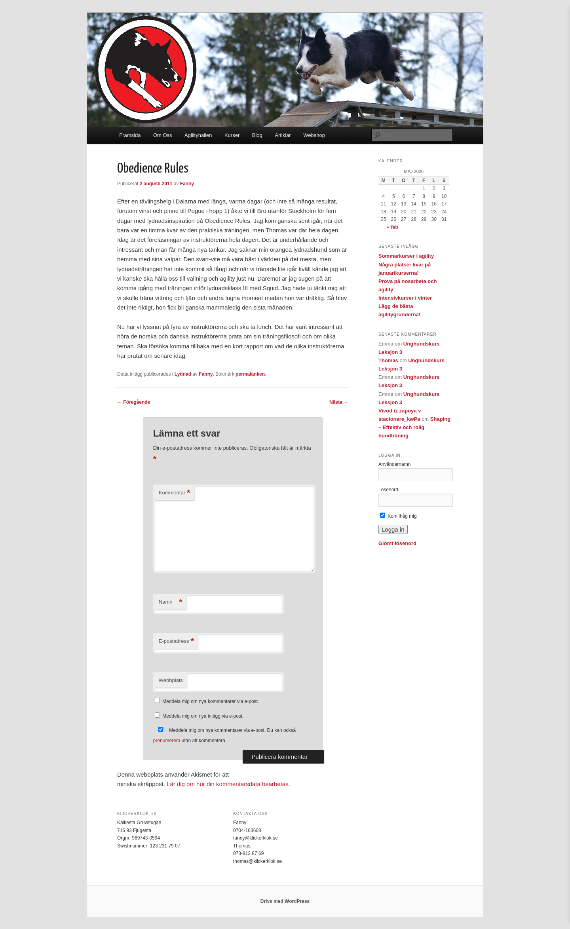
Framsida (130, 135)
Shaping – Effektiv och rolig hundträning (414, 427)
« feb (392, 227)
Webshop (314, 135)
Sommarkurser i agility (406, 256)
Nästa (338, 402)
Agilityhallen (198, 135)
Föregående (133, 402)
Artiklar (283, 135)
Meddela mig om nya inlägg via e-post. (202, 716)
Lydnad (183, 374)
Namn (170, 602)
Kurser (231, 135)
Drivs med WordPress (285, 901)
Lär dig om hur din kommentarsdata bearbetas (228, 784)
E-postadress (176, 641)
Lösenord (388, 489)
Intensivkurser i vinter (405, 298)
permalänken (250, 374)
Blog (257, 135)
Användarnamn (394, 464)
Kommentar (174, 493)
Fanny (187, 183)
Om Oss (162, 135)
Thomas (388, 360)
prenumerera (166, 740)
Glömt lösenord (397, 543)
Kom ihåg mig (398, 516)
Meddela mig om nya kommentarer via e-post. (210, 701)
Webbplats (171, 680)
